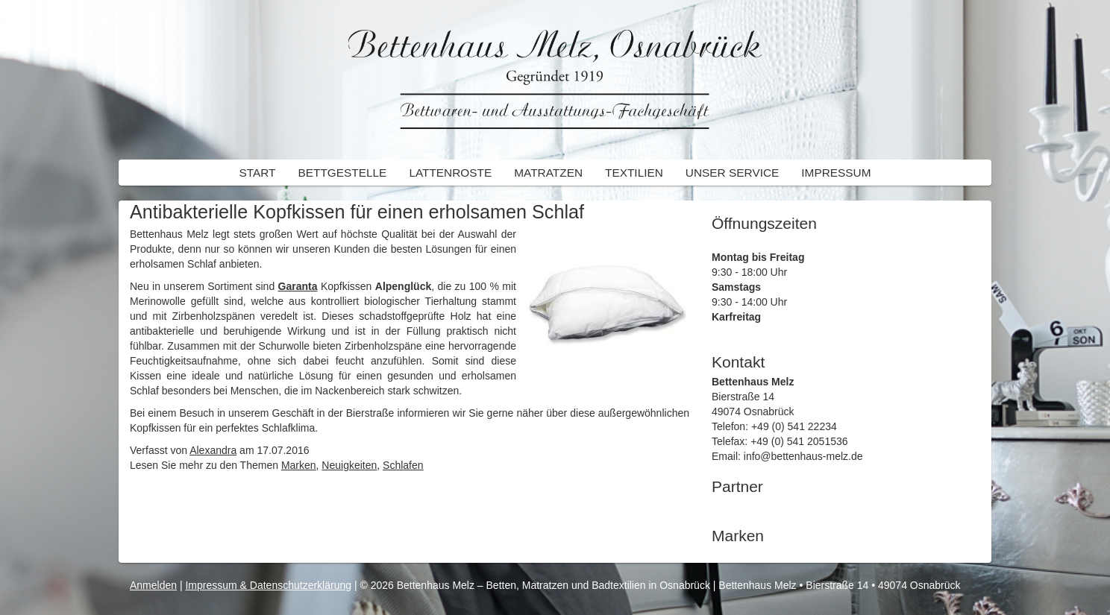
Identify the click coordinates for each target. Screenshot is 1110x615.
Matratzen (548, 172)
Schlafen (403, 465)
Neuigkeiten (349, 465)
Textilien (634, 172)
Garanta (298, 286)
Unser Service (732, 172)
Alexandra (212, 450)
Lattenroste (450, 172)
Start (257, 172)
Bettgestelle (342, 172)
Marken (298, 465)
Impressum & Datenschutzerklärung (268, 585)
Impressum (836, 172)
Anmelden (153, 585)
